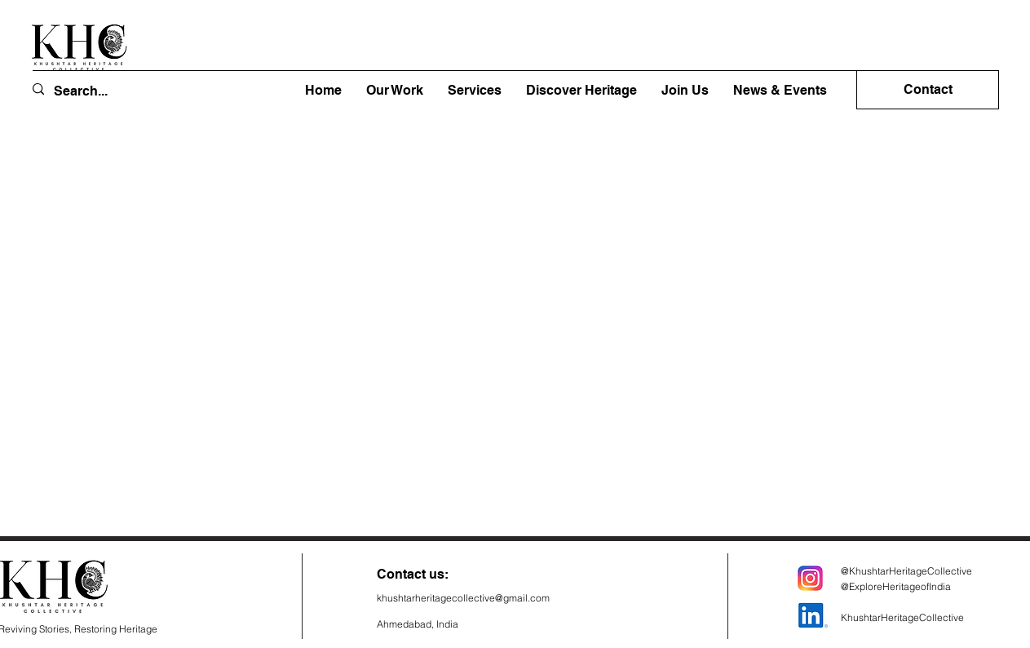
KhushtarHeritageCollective (902, 617)
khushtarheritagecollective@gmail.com (463, 598)
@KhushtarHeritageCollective (906, 571)
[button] (581, 90)
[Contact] (927, 89)
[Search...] (93, 91)
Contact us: (413, 574)
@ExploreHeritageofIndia (896, 586)
